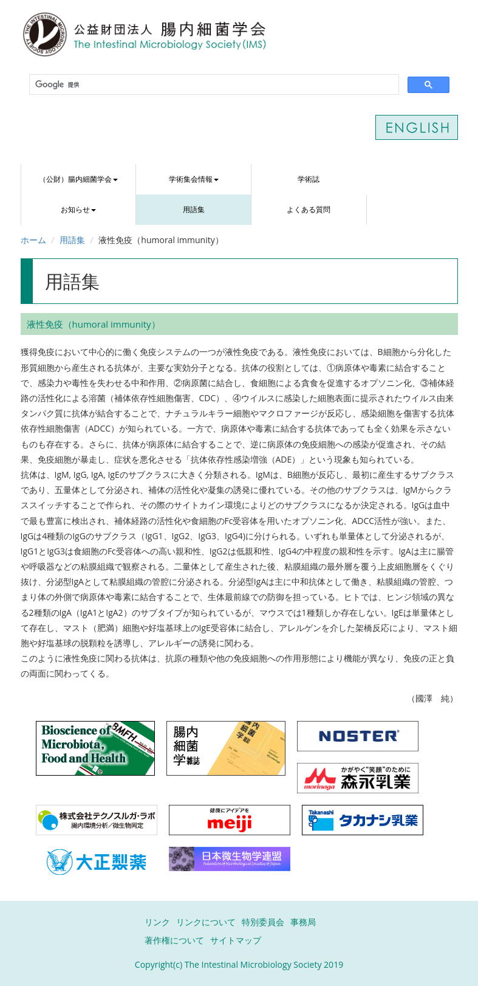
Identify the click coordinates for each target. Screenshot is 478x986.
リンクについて (206, 922)
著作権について (174, 940)
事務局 (303, 922)
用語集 (194, 209)
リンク (157, 922)
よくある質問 (308, 209)
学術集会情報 (194, 179)
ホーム (33, 240)
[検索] (213, 85)
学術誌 (308, 179)
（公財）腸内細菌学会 (78, 179)
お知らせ (78, 209)
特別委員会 (263, 922)
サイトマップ (235, 940)
